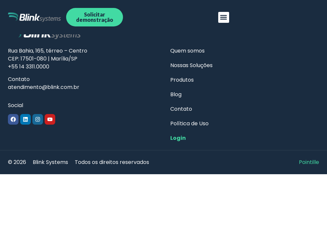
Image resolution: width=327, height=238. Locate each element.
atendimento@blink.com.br (43, 87)
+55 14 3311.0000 (28, 66)
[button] (223, 17)
